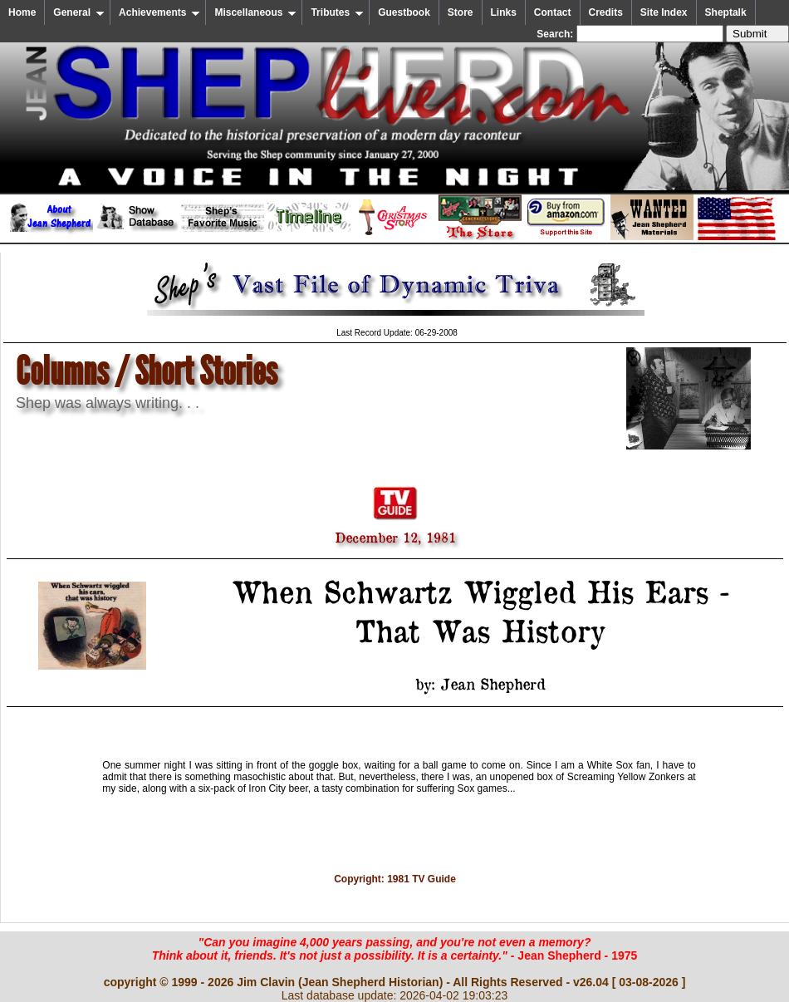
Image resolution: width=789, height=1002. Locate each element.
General (79, 12)
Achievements (159, 12)
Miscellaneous (255, 12)
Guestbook (404, 12)
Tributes (337, 12)
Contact (552, 12)
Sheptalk (726, 12)
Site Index (664, 12)
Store (460, 12)
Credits (606, 12)
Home (22, 12)
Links (504, 12)
